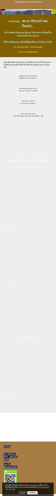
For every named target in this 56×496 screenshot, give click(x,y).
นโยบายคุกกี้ (11, 489)
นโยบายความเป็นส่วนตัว (42, 487)
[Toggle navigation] (53, 12)
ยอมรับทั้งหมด (32, 493)
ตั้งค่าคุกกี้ (22, 493)
